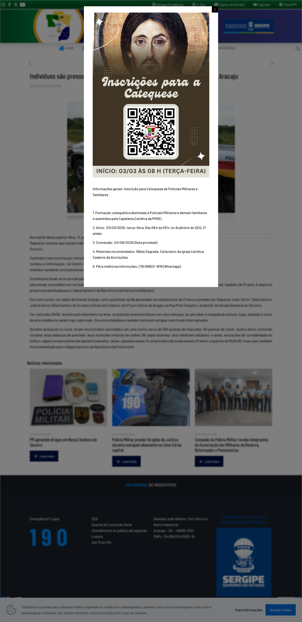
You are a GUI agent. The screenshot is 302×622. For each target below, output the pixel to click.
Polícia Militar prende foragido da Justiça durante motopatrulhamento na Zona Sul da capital (146, 445)
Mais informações (248, 610)
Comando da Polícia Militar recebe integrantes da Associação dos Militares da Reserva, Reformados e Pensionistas (231, 445)
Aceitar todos (280, 610)
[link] (59, 26)
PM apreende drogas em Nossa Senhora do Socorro (63, 442)
